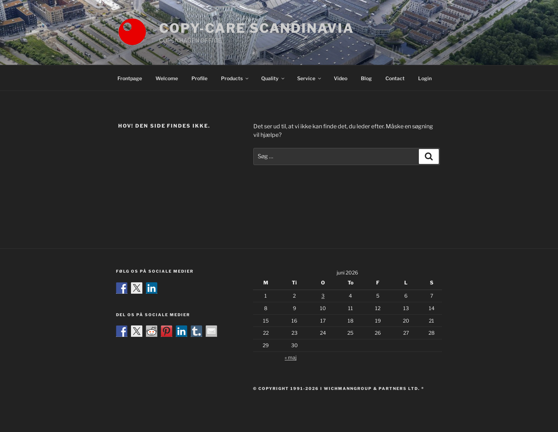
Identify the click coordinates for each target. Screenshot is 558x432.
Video (340, 78)
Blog (366, 78)
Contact (395, 78)
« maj (290, 357)
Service (309, 78)
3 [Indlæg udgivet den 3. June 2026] (323, 296)
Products (235, 78)
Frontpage (129, 78)
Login (425, 78)
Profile (199, 78)
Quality (273, 78)
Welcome (167, 78)
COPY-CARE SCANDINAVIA (256, 28)
